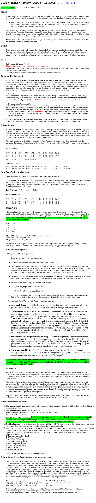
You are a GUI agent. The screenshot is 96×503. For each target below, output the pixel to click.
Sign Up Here (71, 3)
